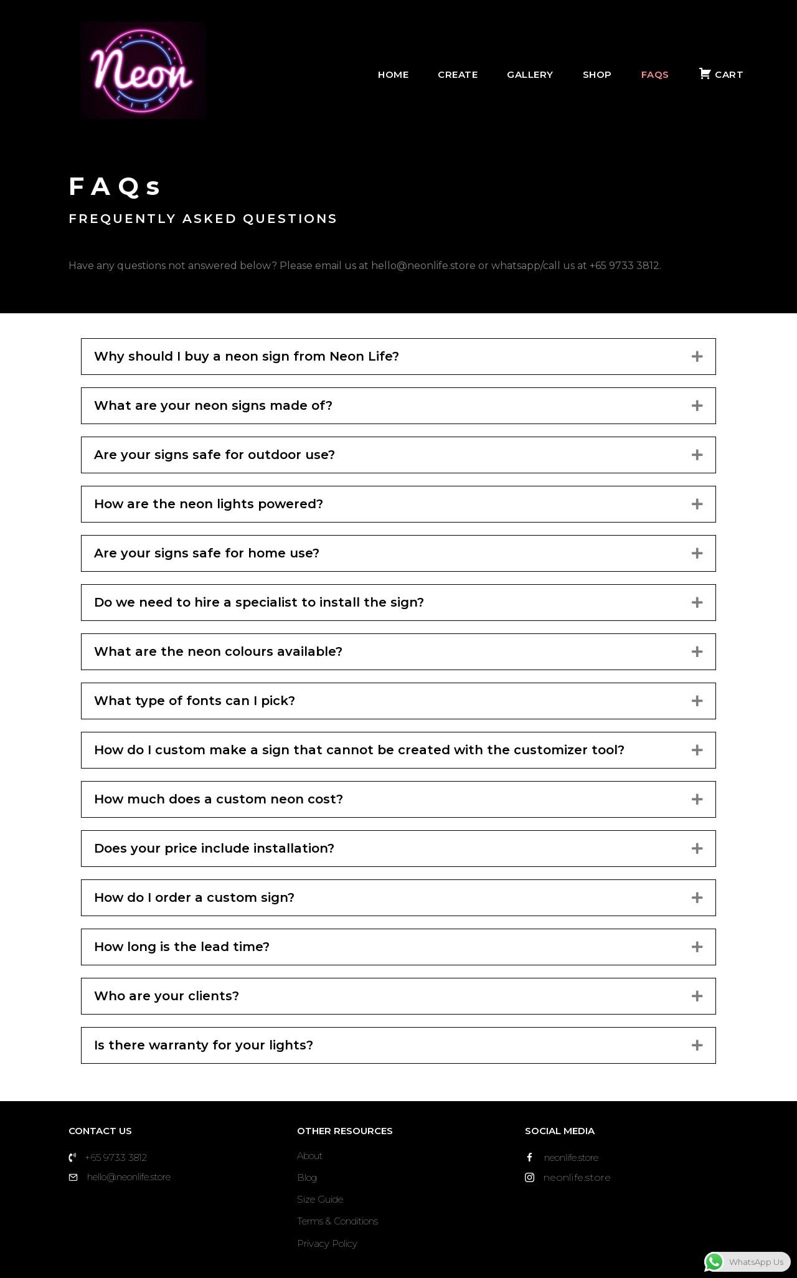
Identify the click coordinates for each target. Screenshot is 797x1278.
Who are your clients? (166, 995)
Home (402, 74)
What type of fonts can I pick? (194, 700)
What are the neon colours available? (218, 651)
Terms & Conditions (337, 1221)
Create (466, 74)
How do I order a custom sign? (194, 897)
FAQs (663, 74)
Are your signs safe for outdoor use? (214, 454)
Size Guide (320, 1199)
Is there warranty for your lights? (205, 1045)
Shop (605, 74)
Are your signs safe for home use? (206, 553)
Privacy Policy (327, 1243)
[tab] (398, 356)
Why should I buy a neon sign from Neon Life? (246, 356)
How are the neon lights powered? (208, 503)
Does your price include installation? (214, 848)
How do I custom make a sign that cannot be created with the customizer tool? (359, 749)
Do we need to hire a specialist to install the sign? (259, 602)
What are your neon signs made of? (213, 405)
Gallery (539, 74)
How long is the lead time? (182, 946)
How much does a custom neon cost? (218, 799)
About (310, 1156)
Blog (307, 1177)
